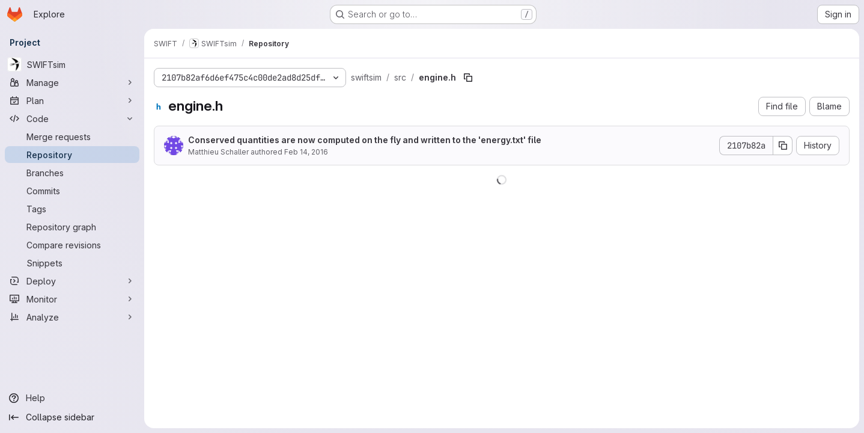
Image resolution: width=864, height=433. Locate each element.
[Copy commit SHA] (783, 145)
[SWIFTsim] (72, 64)
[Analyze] (72, 317)
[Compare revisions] (72, 244)
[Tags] (72, 208)
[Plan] (72, 100)
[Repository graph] (72, 226)
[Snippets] (72, 262)
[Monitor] (72, 298)
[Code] (72, 118)
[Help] (72, 398)
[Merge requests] (72, 136)
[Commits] (72, 190)
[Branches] (72, 172)
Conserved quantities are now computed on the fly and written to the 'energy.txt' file (364, 140)
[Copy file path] (468, 77)
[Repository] (72, 154)
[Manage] (72, 82)
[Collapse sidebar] (72, 417)
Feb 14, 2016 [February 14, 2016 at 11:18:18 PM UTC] (306, 151)
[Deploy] (72, 280)
